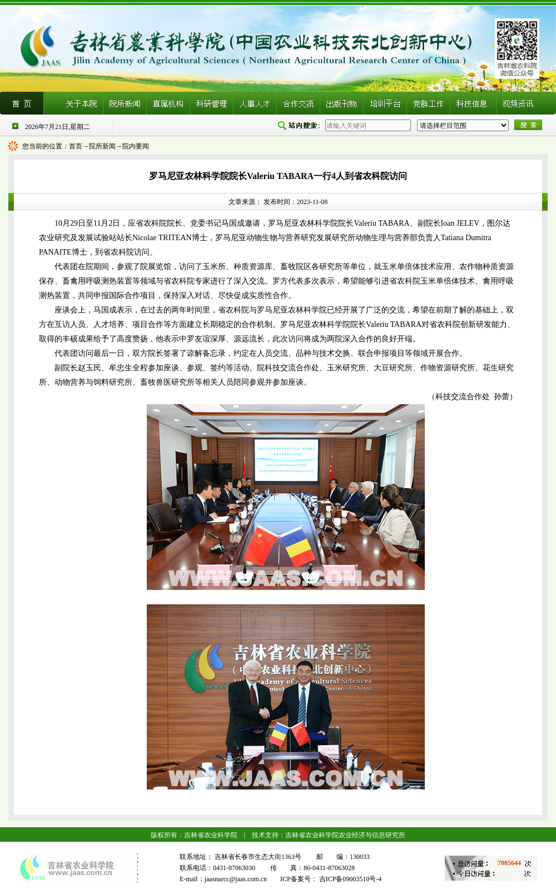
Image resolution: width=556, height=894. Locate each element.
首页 (75, 146)
